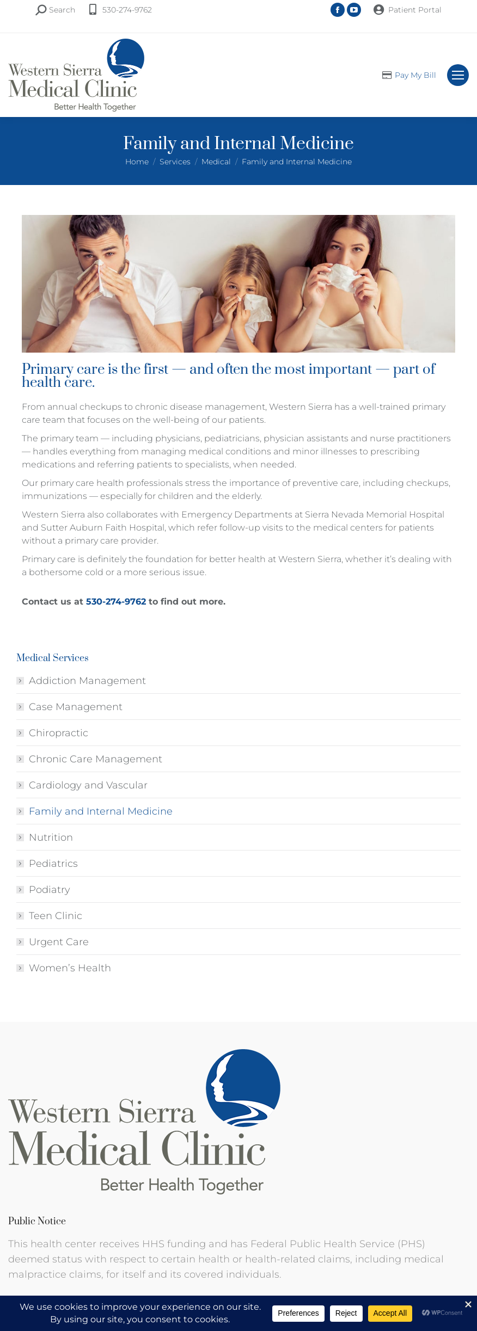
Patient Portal (415, 10)
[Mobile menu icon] (458, 75)
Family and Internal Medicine (101, 811)
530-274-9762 (127, 10)
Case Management (76, 707)
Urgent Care (59, 942)
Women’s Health (70, 968)
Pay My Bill (415, 75)
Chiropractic (58, 733)
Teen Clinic (55, 916)
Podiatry (49, 890)
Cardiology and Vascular (88, 785)
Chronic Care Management (95, 759)
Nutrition (51, 837)
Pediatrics (53, 864)
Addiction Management (87, 681)
